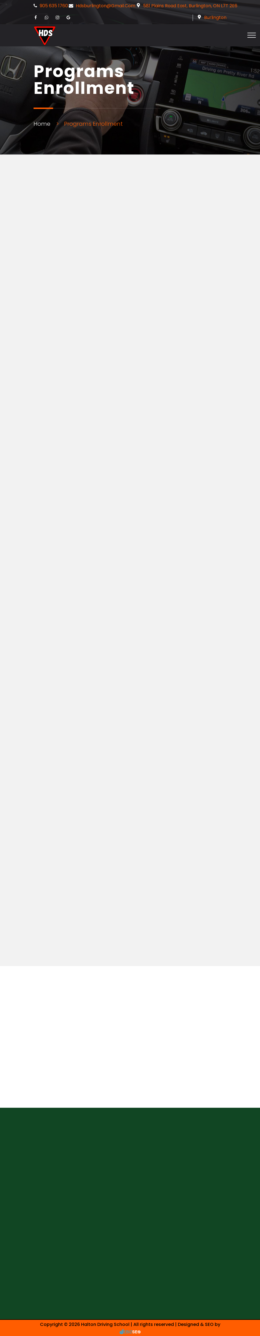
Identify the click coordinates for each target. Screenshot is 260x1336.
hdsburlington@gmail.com (105, 6)
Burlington (215, 17)
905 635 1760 (54, 6)
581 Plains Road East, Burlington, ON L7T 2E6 (190, 6)
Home (42, 124)
